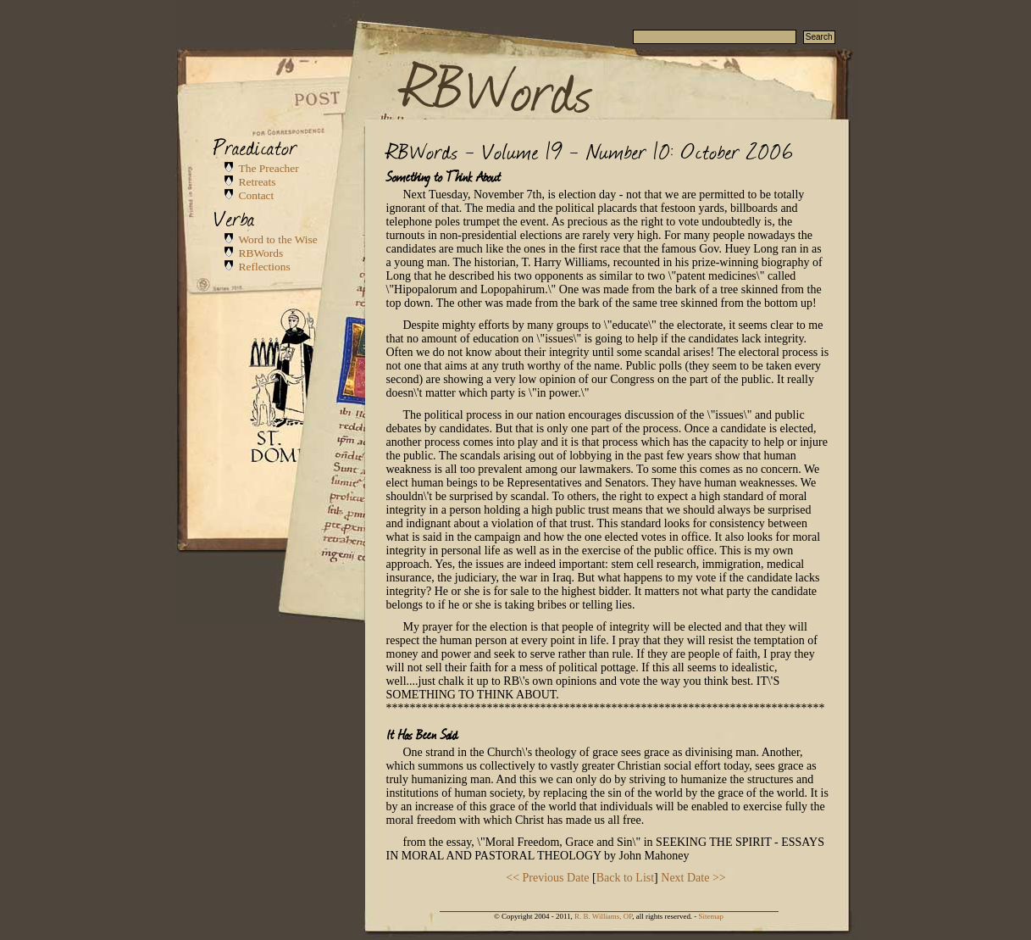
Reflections (265, 266)
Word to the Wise (278, 239)
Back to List (625, 877)
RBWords (497, 86)
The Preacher (269, 168)
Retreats (257, 181)
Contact (256, 195)
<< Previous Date (547, 877)
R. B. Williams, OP (603, 916)
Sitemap (711, 916)
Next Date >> (693, 877)
